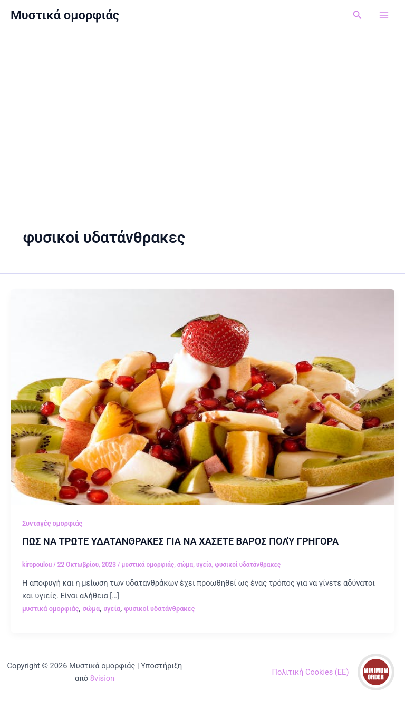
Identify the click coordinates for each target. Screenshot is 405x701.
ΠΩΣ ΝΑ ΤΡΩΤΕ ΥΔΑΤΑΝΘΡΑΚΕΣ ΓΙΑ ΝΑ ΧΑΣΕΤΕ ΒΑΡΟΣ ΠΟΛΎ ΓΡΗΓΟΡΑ (180, 541)
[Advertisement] (202, 109)
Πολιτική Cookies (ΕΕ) (310, 672)
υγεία (204, 564)
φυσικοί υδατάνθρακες (248, 564)
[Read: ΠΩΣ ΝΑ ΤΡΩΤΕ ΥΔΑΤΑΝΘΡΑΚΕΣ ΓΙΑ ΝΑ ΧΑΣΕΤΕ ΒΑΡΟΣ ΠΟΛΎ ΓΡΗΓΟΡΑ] (202, 396)
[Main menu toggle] (383, 15)
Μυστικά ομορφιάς (65, 15)
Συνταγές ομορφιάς (52, 523)
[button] (357, 15)
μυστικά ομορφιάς (147, 564)
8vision (102, 678)
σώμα (185, 564)
